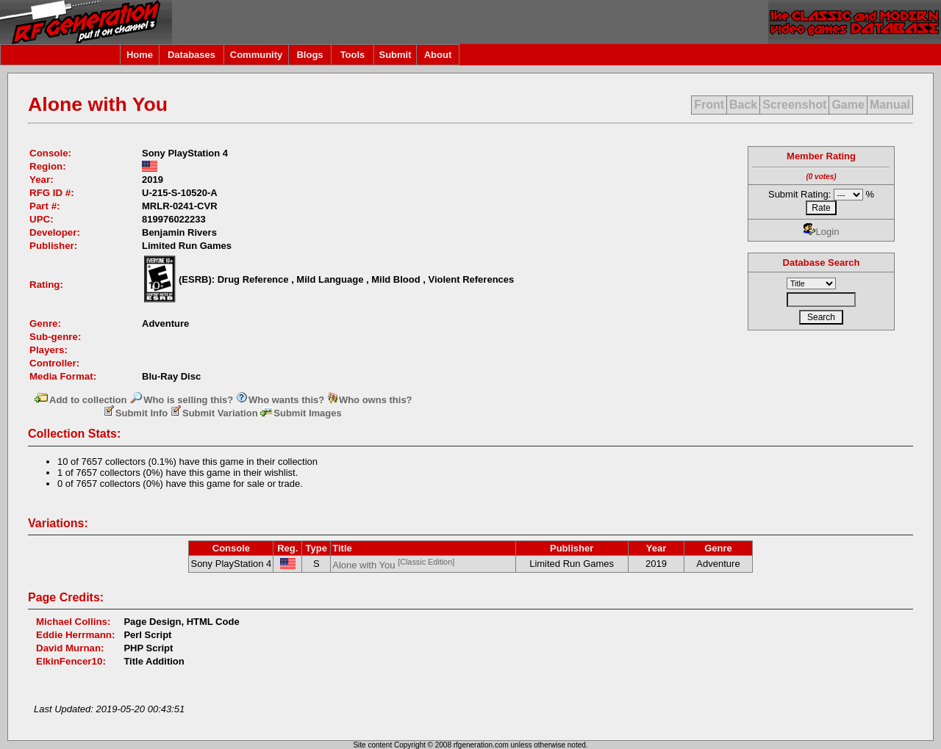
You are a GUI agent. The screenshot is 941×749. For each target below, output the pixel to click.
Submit (395, 54)
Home (139, 54)
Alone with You (393, 565)
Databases (191, 54)
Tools (352, 54)
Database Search (821, 262)
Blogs (309, 54)
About (438, 54)
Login (822, 231)
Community (256, 54)
